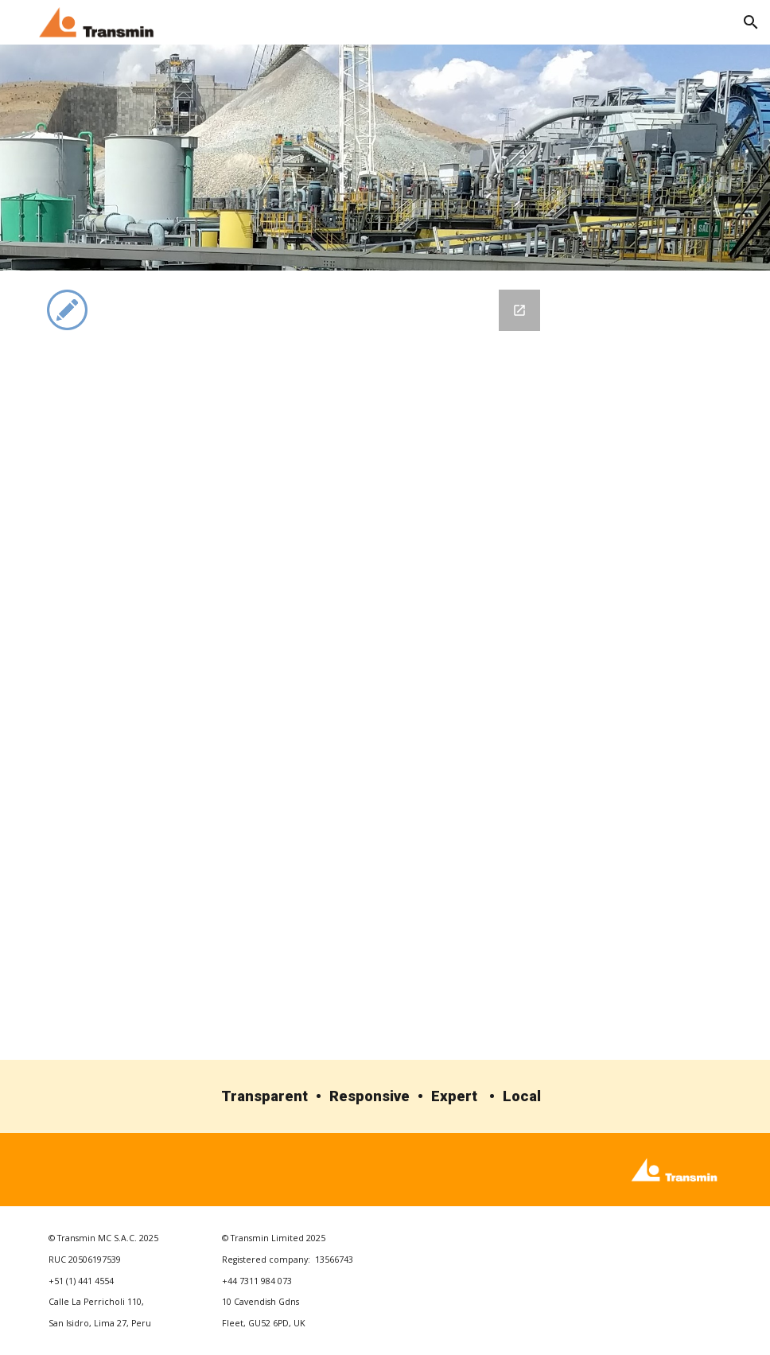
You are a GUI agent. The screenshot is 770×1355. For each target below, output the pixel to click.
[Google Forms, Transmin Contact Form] (327, 665)
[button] (751, 22)
